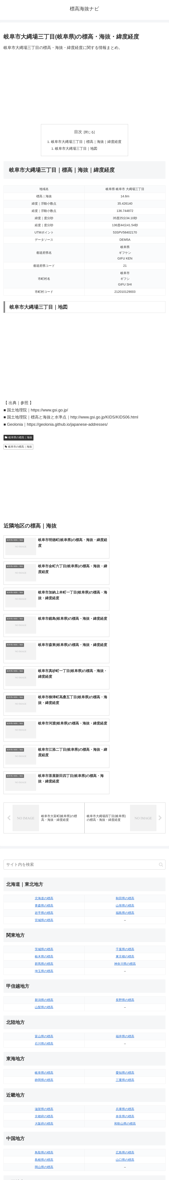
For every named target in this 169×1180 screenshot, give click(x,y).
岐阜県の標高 (44, 932)
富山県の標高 (44, 896)
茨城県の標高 (44, 809)
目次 (78, 132)
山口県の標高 (125, 1019)
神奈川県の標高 (125, 823)
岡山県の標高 (44, 1027)
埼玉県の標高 (44, 831)
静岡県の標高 (44, 940)
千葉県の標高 (125, 809)
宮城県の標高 (44, 780)
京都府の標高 (44, 976)
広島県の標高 (125, 1012)
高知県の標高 (125, 1063)
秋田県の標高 (125, 758)
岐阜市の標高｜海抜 (18, 447)
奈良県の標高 (125, 976)
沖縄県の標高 (125, 1114)
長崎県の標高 (44, 1107)
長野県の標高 (125, 860)
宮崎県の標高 (125, 1099)
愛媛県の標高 (125, 1056)
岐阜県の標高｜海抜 (18, 438)
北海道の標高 (44, 758)
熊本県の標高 (44, 1114)
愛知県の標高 (125, 932)
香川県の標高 (44, 1063)
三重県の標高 (125, 940)
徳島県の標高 (44, 1056)
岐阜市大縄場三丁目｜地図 (76, 149)
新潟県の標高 (44, 860)
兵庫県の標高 (125, 969)
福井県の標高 (125, 896)
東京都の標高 (125, 816)
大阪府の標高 (44, 983)
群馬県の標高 (44, 823)
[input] (84, 725)
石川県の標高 (44, 903)
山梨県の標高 (44, 867)
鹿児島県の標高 (125, 1107)
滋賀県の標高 (44, 969)
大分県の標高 (125, 1092)
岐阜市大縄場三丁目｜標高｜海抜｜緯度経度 (86, 142)
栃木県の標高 (44, 816)
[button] (161, 724)
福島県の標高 (125, 773)
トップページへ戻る (43, 1165)
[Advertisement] (84, 88)
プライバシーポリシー (125, 1165)
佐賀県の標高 (44, 1099)
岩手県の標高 (44, 773)
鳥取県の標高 (44, 1012)
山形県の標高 (125, 765)
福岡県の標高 (44, 1092)
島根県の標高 (44, 1019)
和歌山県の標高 (125, 983)
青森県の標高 (44, 765)
